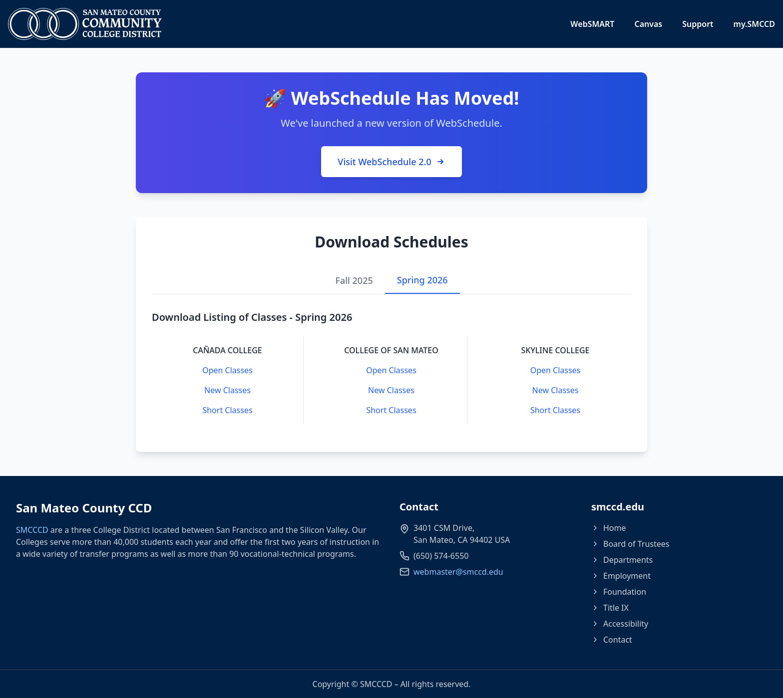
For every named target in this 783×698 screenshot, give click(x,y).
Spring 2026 (422, 280)
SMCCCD (32, 529)
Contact (611, 639)
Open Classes (227, 370)
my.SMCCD (754, 23)
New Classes (227, 390)
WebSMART (592, 23)
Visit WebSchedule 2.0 (391, 162)
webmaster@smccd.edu (458, 571)
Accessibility (619, 623)
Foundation (618, 591)
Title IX (610, 607)
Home (608, 527)
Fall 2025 (354, 280)
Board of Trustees (630, 543)
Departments (622, 559)
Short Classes (227, 410)
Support (697, 23)
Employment (621, 575)
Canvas (648, 23)
